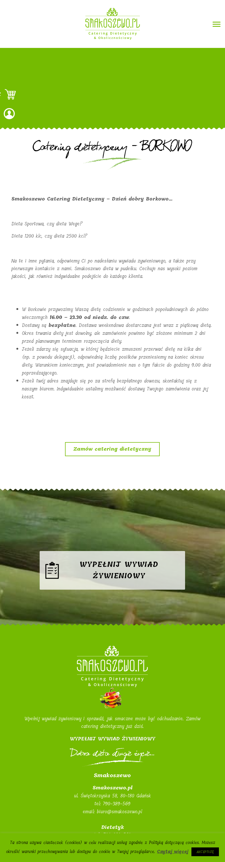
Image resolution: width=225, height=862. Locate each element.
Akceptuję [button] (205, 852)
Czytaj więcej (172, 851)
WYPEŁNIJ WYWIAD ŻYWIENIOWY (112, 739)
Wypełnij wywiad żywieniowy (119, 578)
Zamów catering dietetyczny (112, 449)
